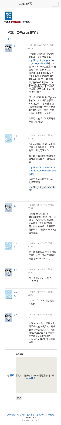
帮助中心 (21, 415)
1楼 (31, 135)
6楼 (31, 314)
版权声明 (40, 415)
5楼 (31, 292)
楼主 (32, 45)
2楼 (31, 205)
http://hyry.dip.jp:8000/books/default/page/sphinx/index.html (42, 170)
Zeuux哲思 (26, 3)
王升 (15, 46)
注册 (30, 377)
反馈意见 (11, 415)
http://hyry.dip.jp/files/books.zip (42, 188)
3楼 (31, 243)
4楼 (31, 269)
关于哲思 (50, 415)
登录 (12, 375)
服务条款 (30, 415)
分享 (10, 39)
